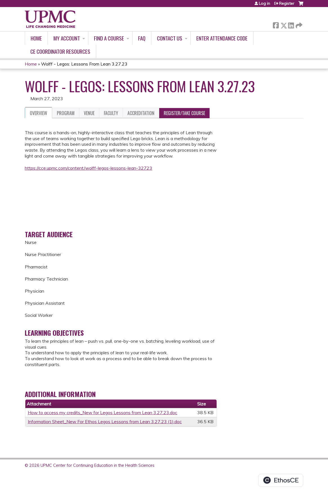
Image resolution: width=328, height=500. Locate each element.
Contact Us (169, 38)
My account (66, 38)
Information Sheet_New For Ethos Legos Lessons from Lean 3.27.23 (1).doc (105, 421)
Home (36, 38)
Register (286, 3)
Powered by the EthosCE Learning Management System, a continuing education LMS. (280, 480)
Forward (298, 24)
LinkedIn (291, 24)
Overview (38, 113)
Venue (89, 113)
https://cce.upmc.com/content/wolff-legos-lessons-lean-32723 (88, 168)
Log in (264, 3)
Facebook (275, 24)
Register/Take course (184, 113)
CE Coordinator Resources (60, 51)
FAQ (141, 38)
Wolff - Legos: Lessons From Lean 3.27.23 (84, 64)
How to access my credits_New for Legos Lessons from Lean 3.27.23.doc (102, 412)
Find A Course (109, 38)
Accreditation (140, 113)
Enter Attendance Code (222, 38)
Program (66, 113)
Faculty (111, 113)
